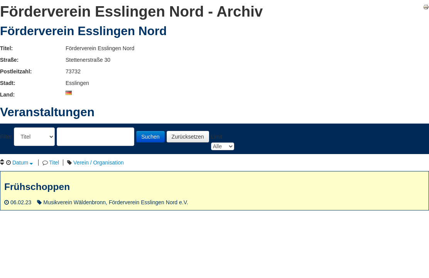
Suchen (150, 137)
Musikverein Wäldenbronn (74, 202)
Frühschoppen (37, 186)
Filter (6, 137)
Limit (217, 137)
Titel (54, 162)
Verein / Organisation (98, 162)
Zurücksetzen (188, 137)
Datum (22, 162)
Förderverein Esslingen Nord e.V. (148, 202)
